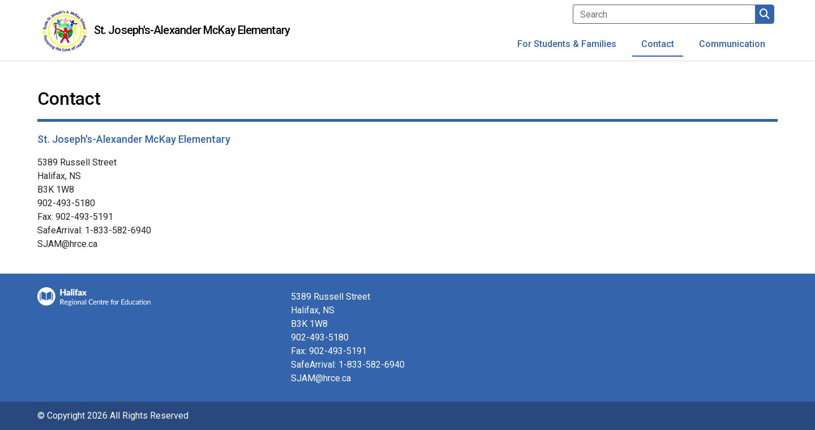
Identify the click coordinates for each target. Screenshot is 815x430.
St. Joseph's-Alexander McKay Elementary (192, 30)
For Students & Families (566, 44)
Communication (732, 44)
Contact (657, 44)
